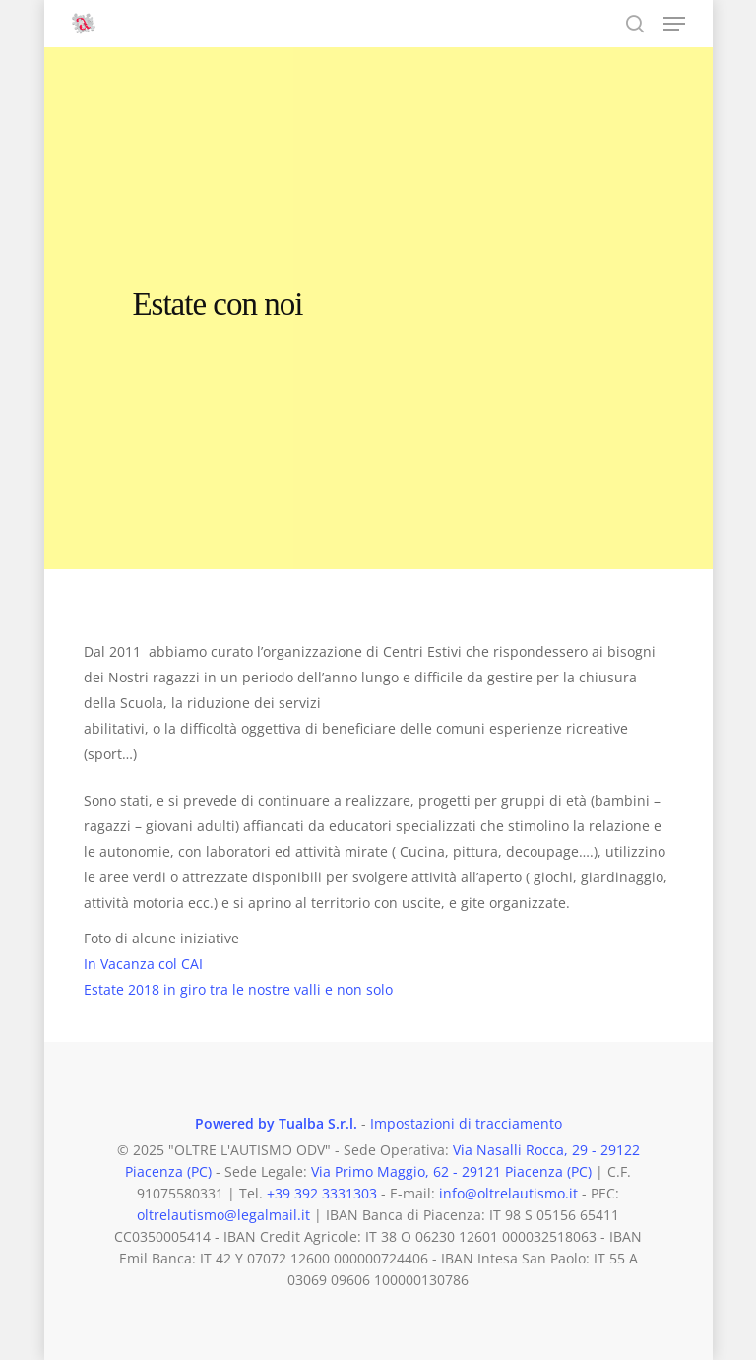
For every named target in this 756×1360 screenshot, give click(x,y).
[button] (674, 23)
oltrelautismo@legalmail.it (223, 1214)
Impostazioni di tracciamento (466, 1123)
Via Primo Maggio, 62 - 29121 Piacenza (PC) (451, 1171)
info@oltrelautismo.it (508, 1193)
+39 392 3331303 (322, 1193)
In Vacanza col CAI (143, 963)
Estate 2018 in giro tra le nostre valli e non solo (238, 989)
